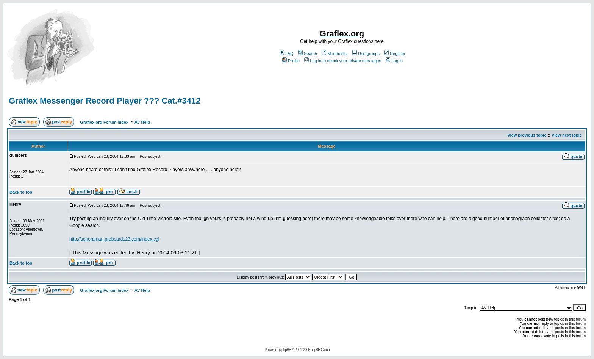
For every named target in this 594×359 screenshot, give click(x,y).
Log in (394, 60)
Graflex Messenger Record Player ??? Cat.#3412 (104, 100)
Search (307, 53)
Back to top (20, 192)
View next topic (567, 135)
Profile (291, 60)
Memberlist (335, 53)
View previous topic (526, 135)
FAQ (287, 53)
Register (394, 53)
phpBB (286, 350)
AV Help (142, 122)
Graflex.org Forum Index (104, 122)
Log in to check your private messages (342, 60)
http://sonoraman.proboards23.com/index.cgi (114, 239)
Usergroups (366, 53)
